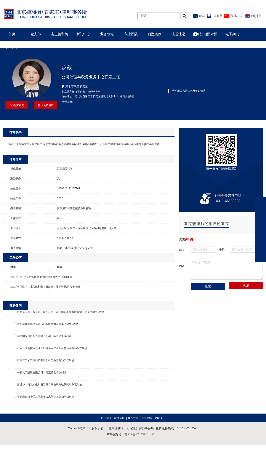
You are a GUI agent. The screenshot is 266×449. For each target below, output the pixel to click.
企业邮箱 (146, 418)
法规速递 (178, 34)
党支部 (35, 34)
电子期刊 (232, 34)
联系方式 (133, 418)
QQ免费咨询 (17, 105)
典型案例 (155, 34)
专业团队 (131, 34)
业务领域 (107, 34)
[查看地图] (68, 101)
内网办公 (160, 418)
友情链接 (119, 418)
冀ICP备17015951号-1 (139, 434)
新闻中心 (83, 34)
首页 (11, 34)
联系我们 (12, 47)
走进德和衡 (59, 34)
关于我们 (105, 418)
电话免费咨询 (46, 105)
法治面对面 (208, 34)
